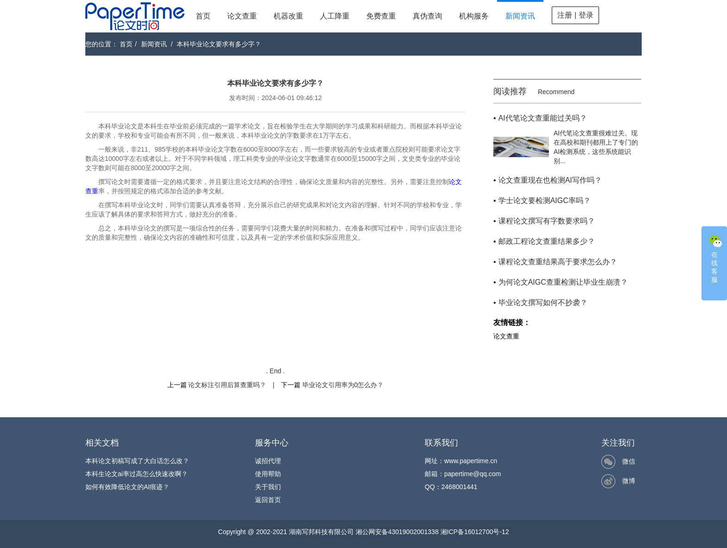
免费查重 (381, 16)
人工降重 (335, 16)
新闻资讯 (520, 16)
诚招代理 (268, 461)
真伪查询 (427, 16)
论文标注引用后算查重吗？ (227, 385)
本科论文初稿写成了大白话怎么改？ (137, 461)
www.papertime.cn (470, 461)
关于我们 (268, 487)
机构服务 (474, 16)
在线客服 (715, 258)
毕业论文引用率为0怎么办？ (343, 385)
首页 (203, 16)
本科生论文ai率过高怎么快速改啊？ (136, 474)
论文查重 (242, 16)
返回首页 (268, 499)
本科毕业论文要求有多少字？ (219, 44)
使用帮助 (268, 474)
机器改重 (288, 16)
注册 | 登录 (575, 15)
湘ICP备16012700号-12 (474, 531)
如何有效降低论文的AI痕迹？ (127, 487)
